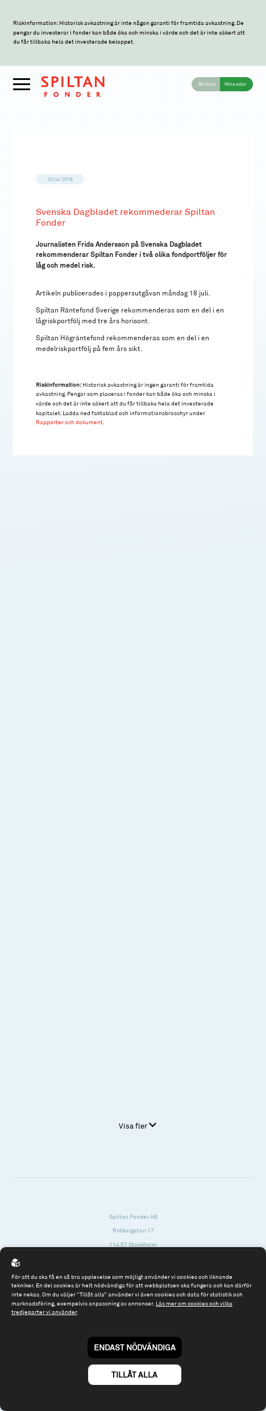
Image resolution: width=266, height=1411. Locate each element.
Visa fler (137, 1125)
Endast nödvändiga (135, 1347)
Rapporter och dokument (69, 422)
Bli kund (206, 84)
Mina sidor (235, 84)
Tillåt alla (134, 1374)
